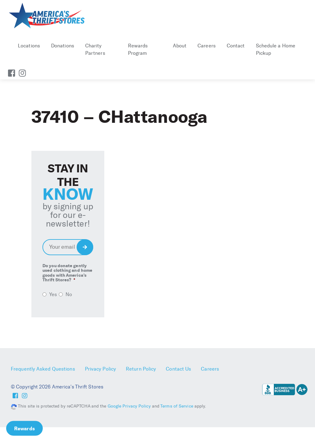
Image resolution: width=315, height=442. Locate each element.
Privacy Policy (100, 369)
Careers (206, 46)
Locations (29, 46)
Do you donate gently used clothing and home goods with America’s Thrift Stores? (67, 273)
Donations (62, 46)
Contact (236, 46)
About (180, 46)
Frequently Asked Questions (43, 369)
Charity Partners (95, 49)
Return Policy (141, 369)
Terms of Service (176, 406)
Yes (53, 294)
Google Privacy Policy (129, 406)
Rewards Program (138, 49)
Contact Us (178, 369)
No (69, 294)
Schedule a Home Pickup (276, 49)
